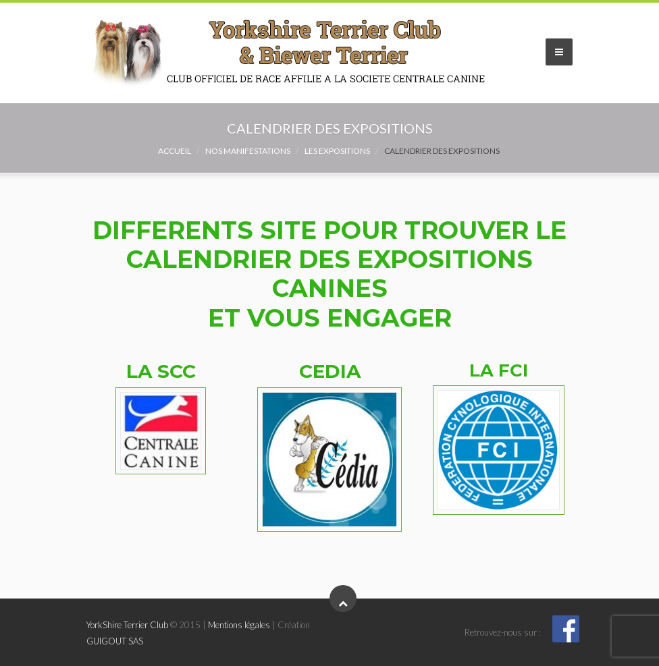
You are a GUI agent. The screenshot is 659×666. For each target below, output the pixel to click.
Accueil (174, 151)
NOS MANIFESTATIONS (247, 151)
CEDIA (330, 371)
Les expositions (337, 151)
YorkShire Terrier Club (127, 624)
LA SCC (161, 371)
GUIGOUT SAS (114, 641)
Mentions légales (239, 624)
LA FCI (498, 370)
